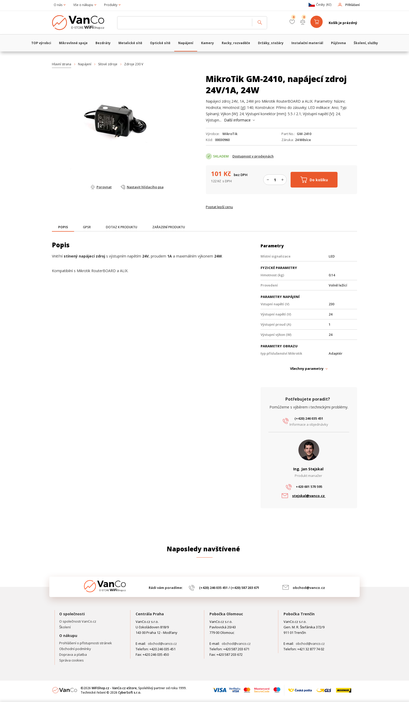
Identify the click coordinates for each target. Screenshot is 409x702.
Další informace (237, 120)
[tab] (63, 228)
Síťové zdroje (107, 64)
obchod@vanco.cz (309, 587)
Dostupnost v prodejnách (253, 156)
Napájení (84, 64)
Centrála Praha (150, 613)
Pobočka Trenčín (299, 613)
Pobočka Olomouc (226, 613)
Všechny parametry (306, 368)
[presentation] (63, 227)
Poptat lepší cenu (219, 206)
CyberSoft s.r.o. (129, 692)
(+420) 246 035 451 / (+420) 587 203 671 (229, 587)
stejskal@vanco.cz (309, 495)
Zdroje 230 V (133, 64)
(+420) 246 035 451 (308, 418)
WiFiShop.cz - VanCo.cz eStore (82, 22)
